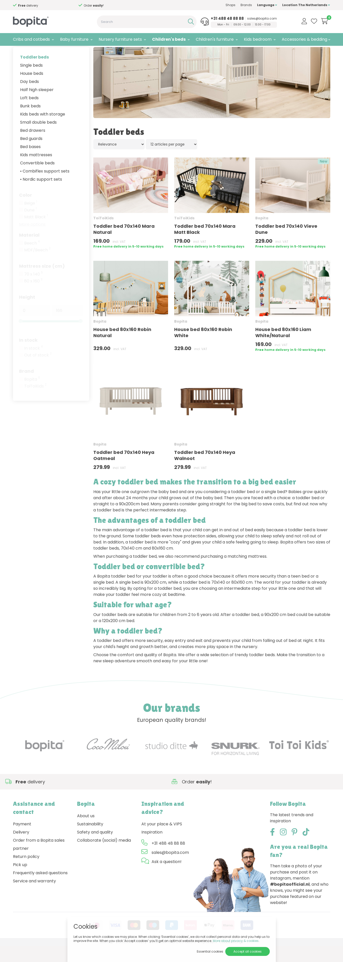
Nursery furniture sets (120, 39)
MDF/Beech (37, 265)
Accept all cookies (247, 951)
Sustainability (90, 840)
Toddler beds (34, 73)
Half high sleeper (37, 105)
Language (267, 5)
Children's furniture (215, 39)
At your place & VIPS (161, 840)
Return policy (26, 872)
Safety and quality (95, 848)
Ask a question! (167, 878)
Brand (26, 387)
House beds (31, 89)
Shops (230, 5)
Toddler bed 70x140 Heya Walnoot (204, 471)
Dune (30, 225)
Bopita (32, 395)
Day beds (29, 97)
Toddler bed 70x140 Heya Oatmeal (123, 471)
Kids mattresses (36, 171)
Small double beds (38, 138)
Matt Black (36, 232)
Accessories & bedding (304, 39)
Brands (246, 5)
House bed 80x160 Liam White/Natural (283, 348)
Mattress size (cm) (42, 282)
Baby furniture (74, 39)
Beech (32, 259)
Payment (22, 840)
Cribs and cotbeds (31, 39)
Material (29, 251)
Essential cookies (210, 951)
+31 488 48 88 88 (227, 19)
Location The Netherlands (306, 5)
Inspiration (151, 848)
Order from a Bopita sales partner (39, 860)
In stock (28, 356)
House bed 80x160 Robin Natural (122, 348)
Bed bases (30, 162)
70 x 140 (33, 290)
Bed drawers (32, 146)
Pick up (20, 881)
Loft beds (29, 114)
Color (25, 211)
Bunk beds (30, 122)
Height (27, 313)
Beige (30, 219)
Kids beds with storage (42, 130)
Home (18, 52)
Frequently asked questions (40, 889)
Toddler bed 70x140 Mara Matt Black (204, 245)
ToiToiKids (35, 402)
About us (86, 832)
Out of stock (38, 371)
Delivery (21, 848)
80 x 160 (33, 296)
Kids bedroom (258, 39)
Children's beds (169, 39)
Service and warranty (34, 897)
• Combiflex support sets (44, 187)
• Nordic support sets (41, 195)
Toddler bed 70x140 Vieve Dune (286, 245)
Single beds (31, 81)
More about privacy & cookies (236, 941)
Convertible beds (37, 179)
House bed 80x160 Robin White (203, 348)
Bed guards (31, 154)
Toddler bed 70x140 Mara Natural (124, 245)
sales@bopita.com (262, 19)
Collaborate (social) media (104, 856)
